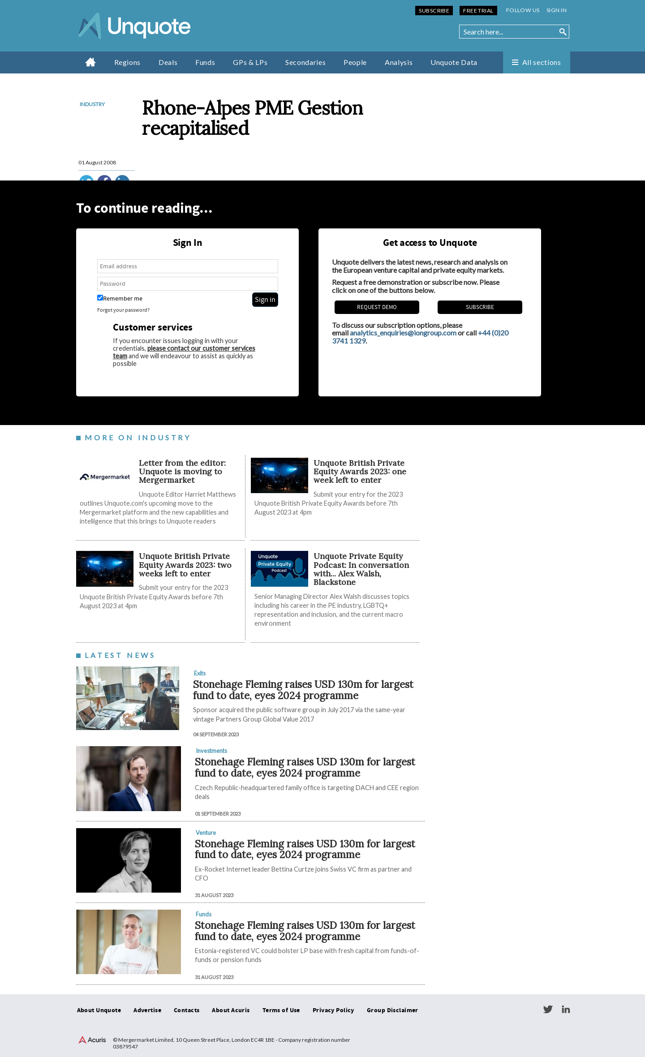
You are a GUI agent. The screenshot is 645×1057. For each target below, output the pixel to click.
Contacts (186, 1010)
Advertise (147, 1010)
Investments (211, 750)
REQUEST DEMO (377, 307)
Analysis (399, 62)
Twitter (547, 1009)
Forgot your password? (123, 310)
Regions (127, 62)
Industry (92, 104)
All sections (541, 62)
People (355, 62)
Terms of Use (281, 1010)
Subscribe (434, 10)
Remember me (119, 298)
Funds (205, 62)
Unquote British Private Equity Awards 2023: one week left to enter (360, 472)
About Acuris (230, 1010)
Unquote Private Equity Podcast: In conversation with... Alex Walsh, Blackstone (361, 569)
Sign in (556, 10)
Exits (200, 673)
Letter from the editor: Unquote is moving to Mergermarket (182, 472)
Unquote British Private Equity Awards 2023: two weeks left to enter (185, 565)
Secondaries (305, 62)
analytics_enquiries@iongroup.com (403, 332)
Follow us (523, 10)
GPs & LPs (250, 62)
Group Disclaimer (392, 1010)
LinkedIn (565, 1009)
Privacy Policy (333, 1010)
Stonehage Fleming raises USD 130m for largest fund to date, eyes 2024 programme (303, 690)
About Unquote (99, 1010)
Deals (168, 62)
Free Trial (478, 10)
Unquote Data (453, 62)
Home (90, 62)
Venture (206, 832)
